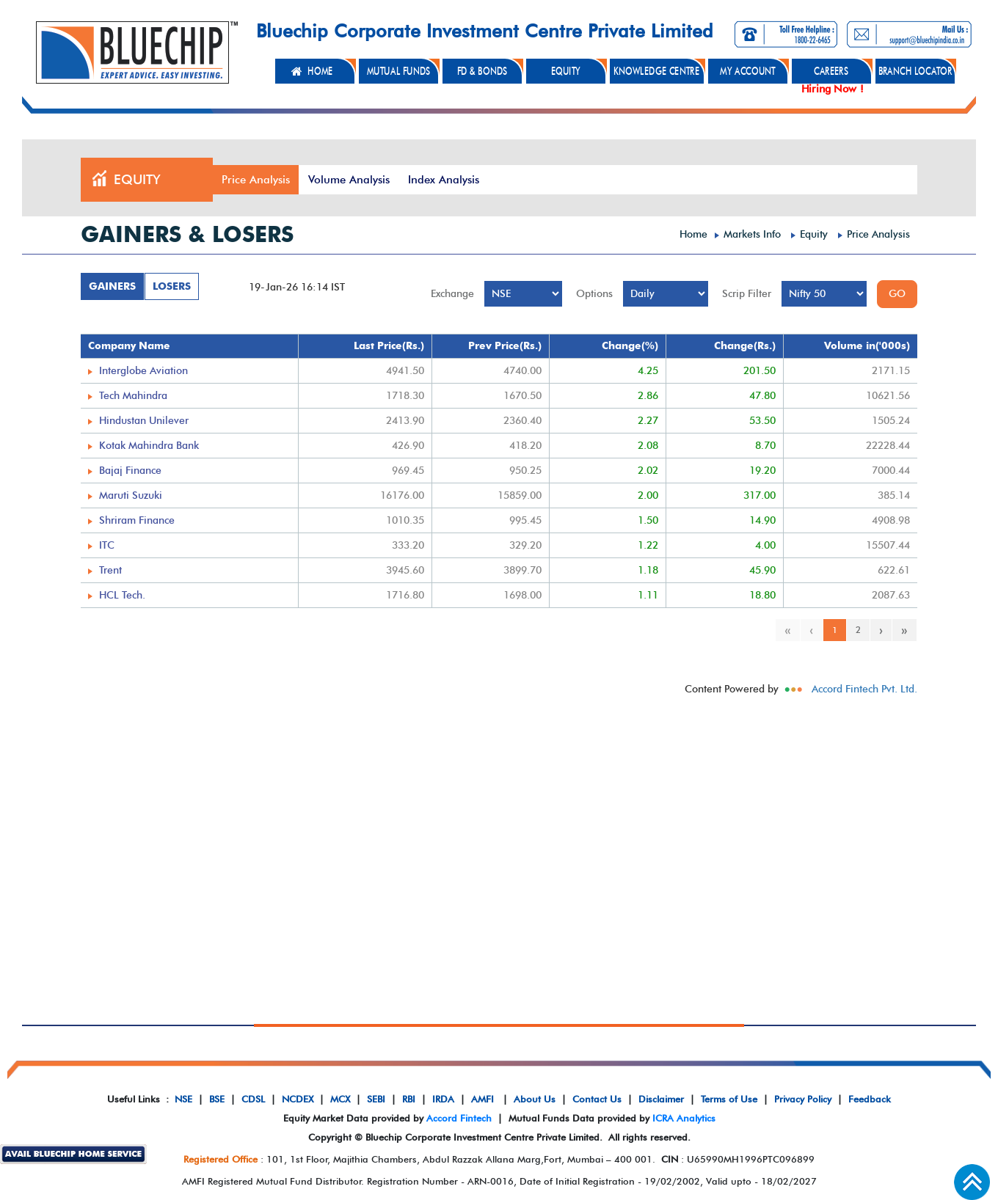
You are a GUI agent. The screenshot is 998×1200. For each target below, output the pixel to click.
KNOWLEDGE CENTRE (656, 71)
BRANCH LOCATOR (915, 71)
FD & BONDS (482, 71)
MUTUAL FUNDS (399, 71)
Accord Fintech (459, 1118)
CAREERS (831, 71)
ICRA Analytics (683, 1118)
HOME (319, 71)
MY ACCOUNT (748, 71)
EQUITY (565, 71)
